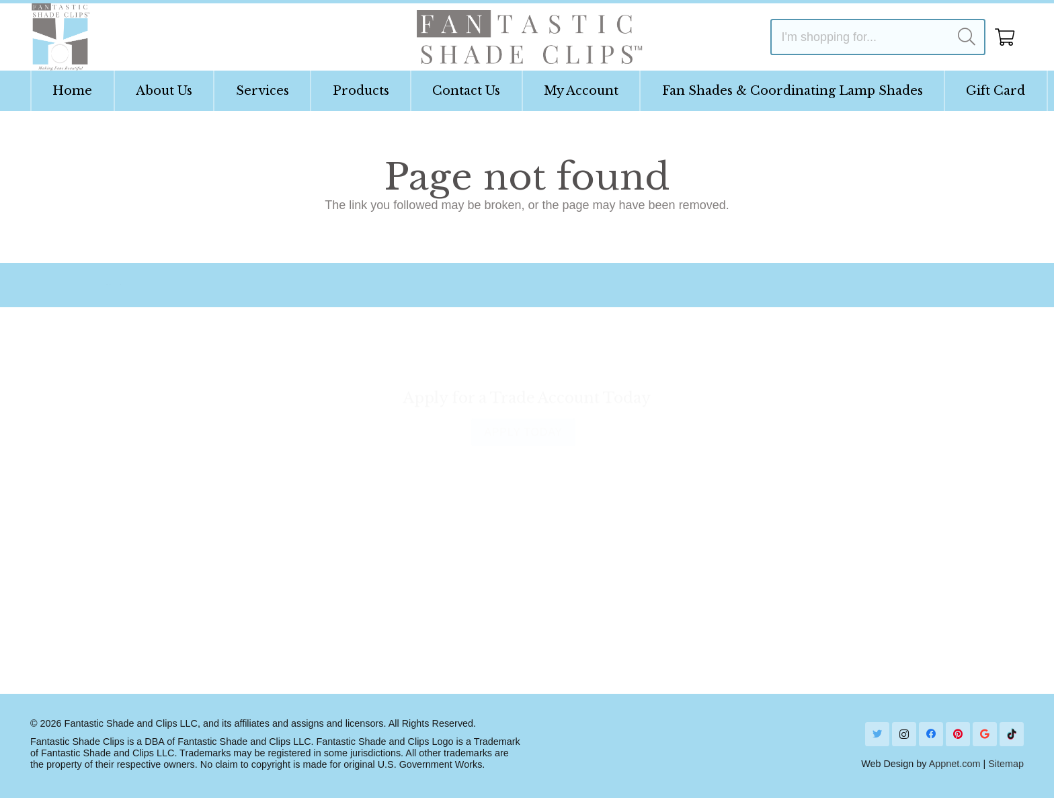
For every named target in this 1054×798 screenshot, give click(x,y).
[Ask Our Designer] (591, 285)
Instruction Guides (97, 509)
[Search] (966, 36)
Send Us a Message (872, 612)
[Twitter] (877, 734)
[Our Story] (116, 285)
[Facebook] (931, 734)
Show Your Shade (594, 530)
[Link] (60, 37)
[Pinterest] (958, 734)
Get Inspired (579, 509)
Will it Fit (71, 552)
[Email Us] (374, 285)
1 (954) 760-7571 (865, 570)
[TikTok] (1012, 734)
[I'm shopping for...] (877, 37)
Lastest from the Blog (603, 552)
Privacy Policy (86, 595)
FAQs (63, 574)
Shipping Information (353, 530)
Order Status (332, 552)
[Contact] (872, 285)
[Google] (985, 734)
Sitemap (1006, 763)
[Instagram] (904, 734)
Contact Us (328, 509)
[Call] (815, 561)
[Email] (815, 604)
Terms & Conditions (100, 617)
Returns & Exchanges (356, 574)
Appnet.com (955, 763)
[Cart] (1004, 37)
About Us (73, 530)
